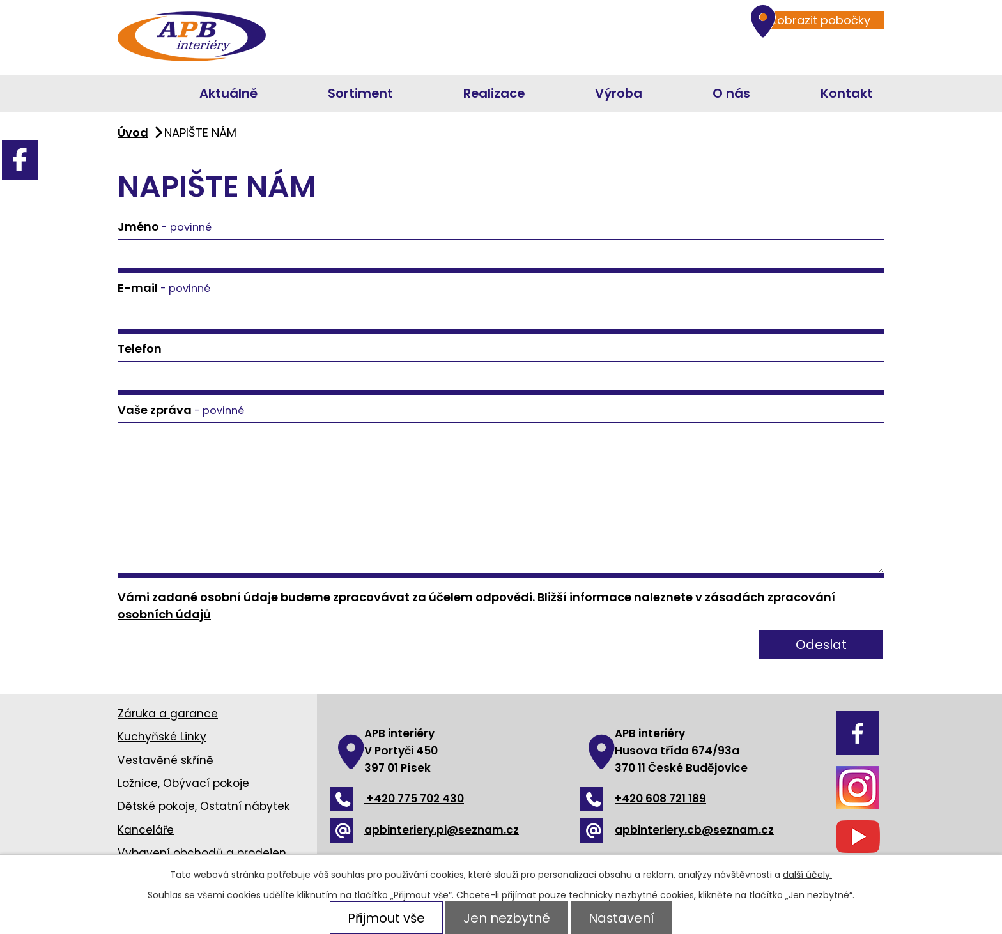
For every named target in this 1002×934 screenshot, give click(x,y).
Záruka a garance (168, 713)
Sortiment (360, 93)
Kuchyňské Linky (162, 736)
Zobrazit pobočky (814, 20)
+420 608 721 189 (643, 798)
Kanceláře (146, 830)
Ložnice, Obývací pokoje (183, 783)
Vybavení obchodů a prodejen (202, 853)
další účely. (807, 874)
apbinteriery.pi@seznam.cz (424, 830)
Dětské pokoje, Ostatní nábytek (204, 806)
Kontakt (847, 93)
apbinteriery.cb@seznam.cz (677, 830)
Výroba (618, 93)
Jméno (165, 226)
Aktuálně (228, 93)
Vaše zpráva (181, 410)
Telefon (140, 348)
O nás (731, 93)
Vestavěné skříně (165, 760)
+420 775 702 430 (397, 798)
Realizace (494, 93)
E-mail (164, 288)
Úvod (129, 93)
